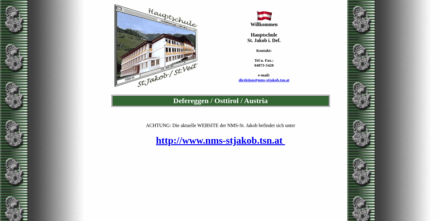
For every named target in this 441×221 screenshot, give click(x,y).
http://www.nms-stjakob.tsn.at (220, 140)
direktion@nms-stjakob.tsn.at (264, 80)
